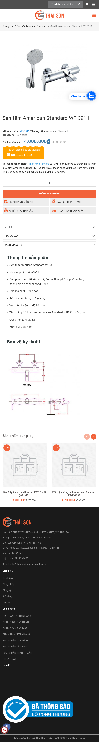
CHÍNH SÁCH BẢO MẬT (15, 628)
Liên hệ (6, 602)
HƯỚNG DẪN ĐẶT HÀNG (15, 646)
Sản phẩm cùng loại (18, 436)
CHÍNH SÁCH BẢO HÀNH (16, 622)
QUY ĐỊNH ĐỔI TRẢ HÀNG (16, 634)
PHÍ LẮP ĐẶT (9, 658)
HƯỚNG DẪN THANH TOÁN (17, 652)
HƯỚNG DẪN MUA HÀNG (16, 640)
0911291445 (22, 558)
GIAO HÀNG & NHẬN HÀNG (17, 616)
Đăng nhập (8, 584)
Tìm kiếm (8, 578)
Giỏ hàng (7, 596)
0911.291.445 (19, 155)
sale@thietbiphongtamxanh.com (28, 564)
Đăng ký (7, 590)
